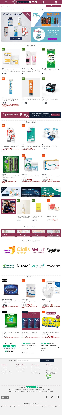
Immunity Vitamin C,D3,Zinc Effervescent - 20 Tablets (10, 99)
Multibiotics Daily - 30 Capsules (51, 70)
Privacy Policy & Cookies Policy (52, 369)
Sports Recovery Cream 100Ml (30, 99)
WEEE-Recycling (36, 369)
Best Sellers (31, 277)
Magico (46, 406)
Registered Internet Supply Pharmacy (51, 373)
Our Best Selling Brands (31, 241)
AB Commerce (58, 406)
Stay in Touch (12, 360)
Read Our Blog (35, 373)
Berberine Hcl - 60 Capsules (37, 217)
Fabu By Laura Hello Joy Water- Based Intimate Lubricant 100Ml (31, 70)
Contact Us (5, 369)
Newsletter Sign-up (7, 371)
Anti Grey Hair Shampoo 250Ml (31, 146)
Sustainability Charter (7, 373)
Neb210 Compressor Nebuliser (50, 301)
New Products (31, 46)
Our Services (35, 367)
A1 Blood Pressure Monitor (49, 146)
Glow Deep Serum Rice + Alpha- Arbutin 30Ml (23, 217)
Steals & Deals (31, 122)
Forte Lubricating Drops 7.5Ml (10, 146)
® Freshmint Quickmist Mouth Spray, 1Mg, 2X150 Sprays (10, 176)
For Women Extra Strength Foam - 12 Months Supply (29, 333)
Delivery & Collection (22, 367)
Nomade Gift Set (51, 216)
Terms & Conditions (51, 367)
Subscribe (47, 360)
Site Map (34, 371)
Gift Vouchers (20, 371)
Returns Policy (20, 369)
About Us (4, 367)
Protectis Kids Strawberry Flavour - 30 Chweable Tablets (11, 70)
